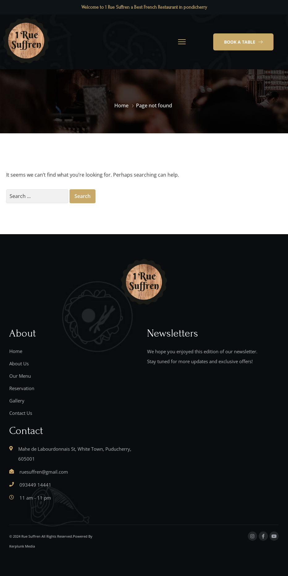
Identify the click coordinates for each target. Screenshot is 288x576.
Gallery (16, 401)
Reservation (21, 388)
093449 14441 (35, 485)
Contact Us (20, 413)
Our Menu (20, 376)
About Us (19, 363)
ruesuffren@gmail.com (43, 472)
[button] (243, 42)
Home (121, 105)
